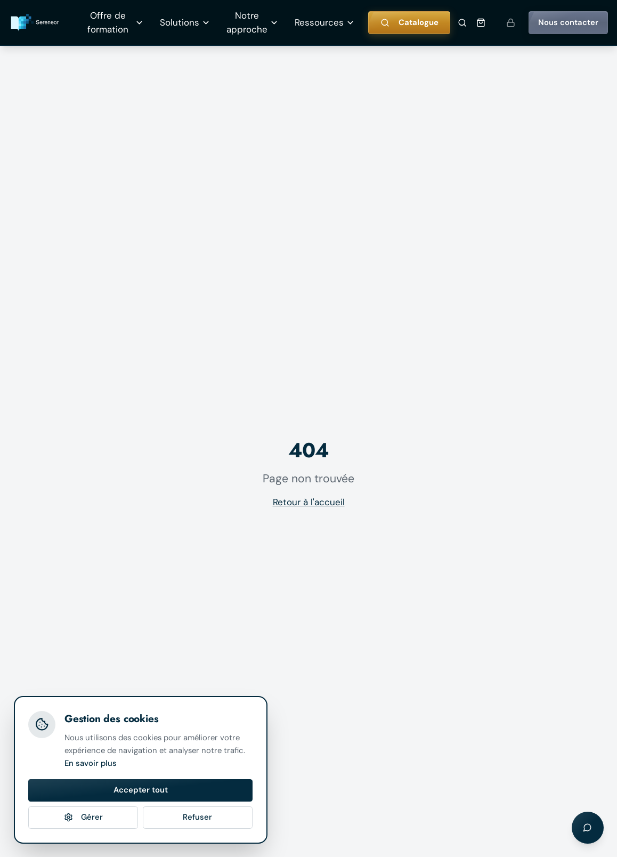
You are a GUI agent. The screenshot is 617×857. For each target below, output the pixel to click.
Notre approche (252, 22)
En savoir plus (90, 763)
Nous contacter (568, 22)
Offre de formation (115, 22)
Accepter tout (140, 790)
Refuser (197, 817)
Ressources (325, 22)
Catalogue (409, 22)
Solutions (185, 22)
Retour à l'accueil (309, 502)
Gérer (83, 817)
